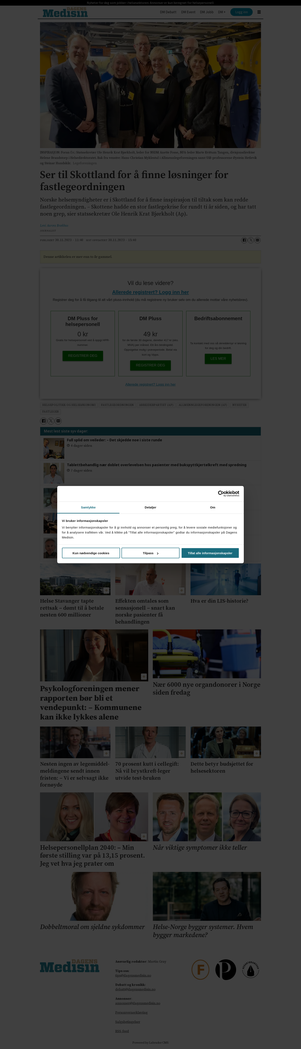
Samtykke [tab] (88, 507)
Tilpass (150, 553)
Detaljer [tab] (150, 507)
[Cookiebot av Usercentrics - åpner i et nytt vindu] (221, 494)
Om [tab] (212, 507)
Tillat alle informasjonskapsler (210, 553)
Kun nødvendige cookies (91, 553)
